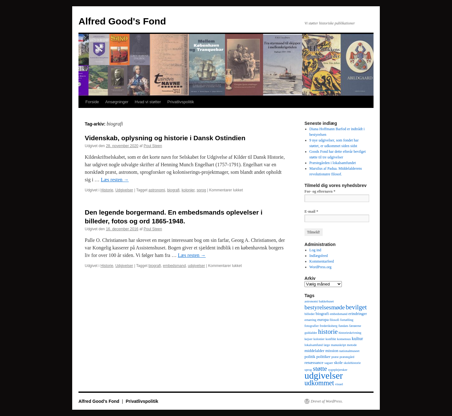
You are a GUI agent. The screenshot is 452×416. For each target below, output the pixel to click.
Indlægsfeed (318, 255)
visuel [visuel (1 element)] (339, 384)
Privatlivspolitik (180, 101)
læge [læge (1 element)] (327, 345)
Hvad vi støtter (148, 101)
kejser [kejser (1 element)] (308, 339)
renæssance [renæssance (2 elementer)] (313, 362)
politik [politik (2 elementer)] (309, 356)
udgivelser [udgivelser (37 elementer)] (323, 376)
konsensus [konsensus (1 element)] (344, 339)
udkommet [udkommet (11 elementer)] (319, 383)
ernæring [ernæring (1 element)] (310, 320)
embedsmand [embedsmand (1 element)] (338, 314)
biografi (173, 190)
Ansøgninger (116, 101)
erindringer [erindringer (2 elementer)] (357, 313)
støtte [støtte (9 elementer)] (320, 368)
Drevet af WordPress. (327, 401)
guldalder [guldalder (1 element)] (310, 332)
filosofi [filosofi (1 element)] (334, 320)
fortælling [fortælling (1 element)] (346, 320)
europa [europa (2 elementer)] (323, 319)
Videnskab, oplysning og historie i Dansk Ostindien (165, 137)
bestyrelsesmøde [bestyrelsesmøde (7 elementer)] (324, 307)
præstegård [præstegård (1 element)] (347, 357)
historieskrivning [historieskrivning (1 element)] (350, 332)
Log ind (315, 250)
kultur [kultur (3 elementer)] (357, 338)
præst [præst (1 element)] (335, 357)
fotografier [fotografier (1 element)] (311, 326)
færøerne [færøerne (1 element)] (355, 326)
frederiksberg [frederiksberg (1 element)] (329, 326)
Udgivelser (124, 190)
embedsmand (174, 266)
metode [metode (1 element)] (352, 345)
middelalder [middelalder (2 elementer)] (314, 350)
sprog (201, 190)
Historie (106, 190)
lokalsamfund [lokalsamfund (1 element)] (313, 345)
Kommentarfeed (321, 261)
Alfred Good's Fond (122, 21)
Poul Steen (153, 146)
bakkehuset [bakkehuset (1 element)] (326, 301)
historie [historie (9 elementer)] (328, 331)
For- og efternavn (320, 191)
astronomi (156, 190)
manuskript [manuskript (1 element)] (338, 345)
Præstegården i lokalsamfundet (332, 163)
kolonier (187, 190)
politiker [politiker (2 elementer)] (323, 356)
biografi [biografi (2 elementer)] (322, 313)
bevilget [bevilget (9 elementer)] (356, 307)
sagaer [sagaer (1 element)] (328, 363)
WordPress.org (320, 267)
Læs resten (115, 179)
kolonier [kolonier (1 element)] (319, 339)
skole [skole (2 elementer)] (338, 362)
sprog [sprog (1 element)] (308, 369)
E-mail (311, 211)
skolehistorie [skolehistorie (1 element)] (352, 363)
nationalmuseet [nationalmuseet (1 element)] (349, 351)
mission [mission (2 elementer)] (331, 350)
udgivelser (196, 266)
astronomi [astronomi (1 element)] (311, 301)
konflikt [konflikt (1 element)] (331, 339)
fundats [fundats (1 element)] (343, 326)
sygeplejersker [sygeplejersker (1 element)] (337, 369)
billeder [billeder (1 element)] (309, 314)
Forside (92, 101)
